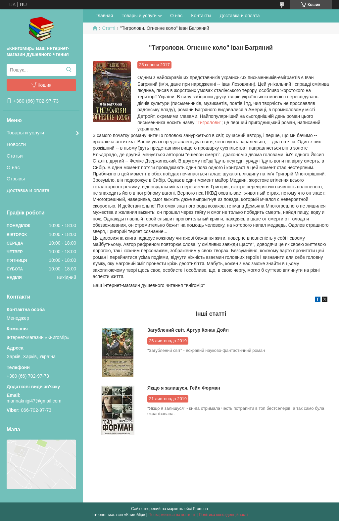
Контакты (201, 15)
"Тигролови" (207, 122)
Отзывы (16, 178)
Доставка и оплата (28, 190)
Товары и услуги (25, 132)
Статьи (15, 156)
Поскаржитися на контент (171, 514)
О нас (13, 167)
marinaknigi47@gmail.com (34, 400)
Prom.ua (200, 508)
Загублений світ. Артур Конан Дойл (188, 330)
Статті (108, 28)
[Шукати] (68, 70)
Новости (16, 144)
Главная (104, 15)
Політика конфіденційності (223, 514)
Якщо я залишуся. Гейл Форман (183, 388)
